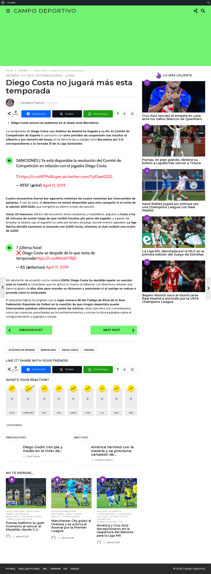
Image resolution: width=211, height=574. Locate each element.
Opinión (55, 568)
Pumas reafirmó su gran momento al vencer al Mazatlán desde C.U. (25, 526)
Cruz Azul (102, 511)
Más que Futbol (29, 568)
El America (115, 511)
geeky (73, 413)
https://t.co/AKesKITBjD (56, 258)
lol (102, 413)
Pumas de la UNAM (32, 517)
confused (28, 413)
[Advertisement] (105, 42)
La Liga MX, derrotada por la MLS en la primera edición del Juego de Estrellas (173, 252)
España (12, 75)
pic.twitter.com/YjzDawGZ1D (87, 176)
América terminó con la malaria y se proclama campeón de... (112, 451)
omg (116, 413)
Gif (65, 568)
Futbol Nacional (15, 511)
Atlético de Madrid (22, 349)
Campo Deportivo (45, 10)
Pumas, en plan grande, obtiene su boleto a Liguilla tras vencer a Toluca (171, 161)
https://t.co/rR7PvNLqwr (40, 176)
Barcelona (48, 349)
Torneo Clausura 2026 (19, 519)
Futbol (11, 568)
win (131, 413)
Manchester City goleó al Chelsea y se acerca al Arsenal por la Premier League (71, 526)
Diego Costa (70, 349)
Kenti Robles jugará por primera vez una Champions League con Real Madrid (170, 207)
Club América (124, 514)
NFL (45, 568)
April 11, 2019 (54, 185)
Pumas (9, 514)
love (87, 413)
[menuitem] (3, 2)
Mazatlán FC (33, 511)
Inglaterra (57, 514)
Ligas (70, 75)
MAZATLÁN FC (13, 517)
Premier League (71, 517)
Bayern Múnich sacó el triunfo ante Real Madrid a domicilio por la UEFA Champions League (170, 298)
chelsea (77, 514)
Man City (56, 517)
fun (59, 413)
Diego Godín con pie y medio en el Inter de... (43, 449)
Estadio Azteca (119, 517)
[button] (8, 10)
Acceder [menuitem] (11, 2)
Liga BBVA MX (22, 514)
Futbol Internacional (42, 75)
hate (12, 413)
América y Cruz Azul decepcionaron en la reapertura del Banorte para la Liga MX (115, 530)
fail (44, 413)
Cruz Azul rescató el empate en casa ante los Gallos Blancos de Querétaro (172, 117)
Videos (74, 568)
